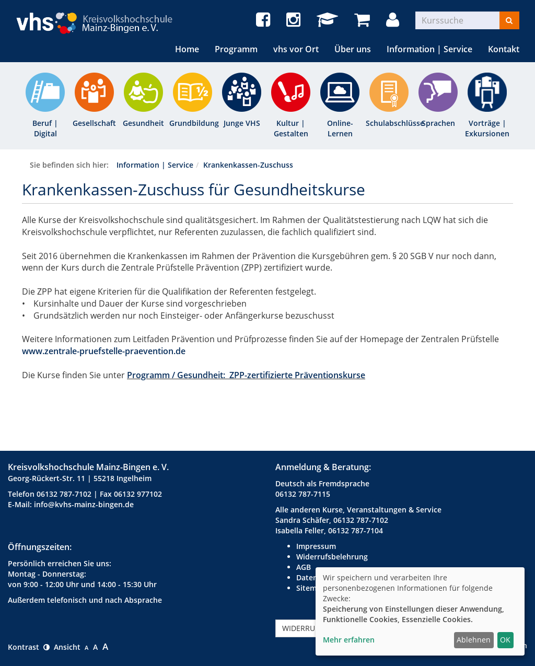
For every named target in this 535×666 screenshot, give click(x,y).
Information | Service (429, 49)
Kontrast (29, 647)
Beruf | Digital (45, 128)
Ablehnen (474, 640)
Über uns (352, 49)
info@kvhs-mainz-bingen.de (84, 504)
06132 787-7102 (64, 494)
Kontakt (503, 49)
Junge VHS (242, 123)
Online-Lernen (340, 128)
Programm (236, 49)
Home (187, 49)
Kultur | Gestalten (291, 128)
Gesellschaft (94, 123)
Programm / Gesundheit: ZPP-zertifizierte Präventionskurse (246, 375)
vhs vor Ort (296, 49)
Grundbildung (192, 123)
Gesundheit (143, 123)
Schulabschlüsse (389, 123)
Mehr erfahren (349, 640)
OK (505, 640)
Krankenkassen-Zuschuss (248, 165)
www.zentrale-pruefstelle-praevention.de (103, 351)
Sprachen (438, 123)
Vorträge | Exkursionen (487, 128)
